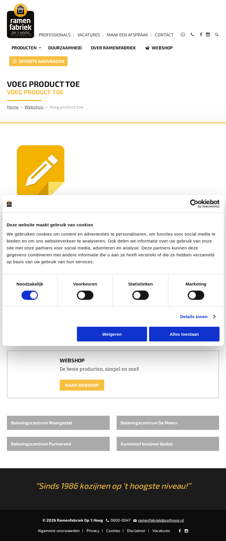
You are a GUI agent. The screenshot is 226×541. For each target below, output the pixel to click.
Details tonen (194, 316)
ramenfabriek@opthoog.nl (161, 520)
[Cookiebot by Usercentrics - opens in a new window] (194, 203)
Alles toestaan (184, 333)
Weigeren (112, 333)
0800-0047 (120, 520)
